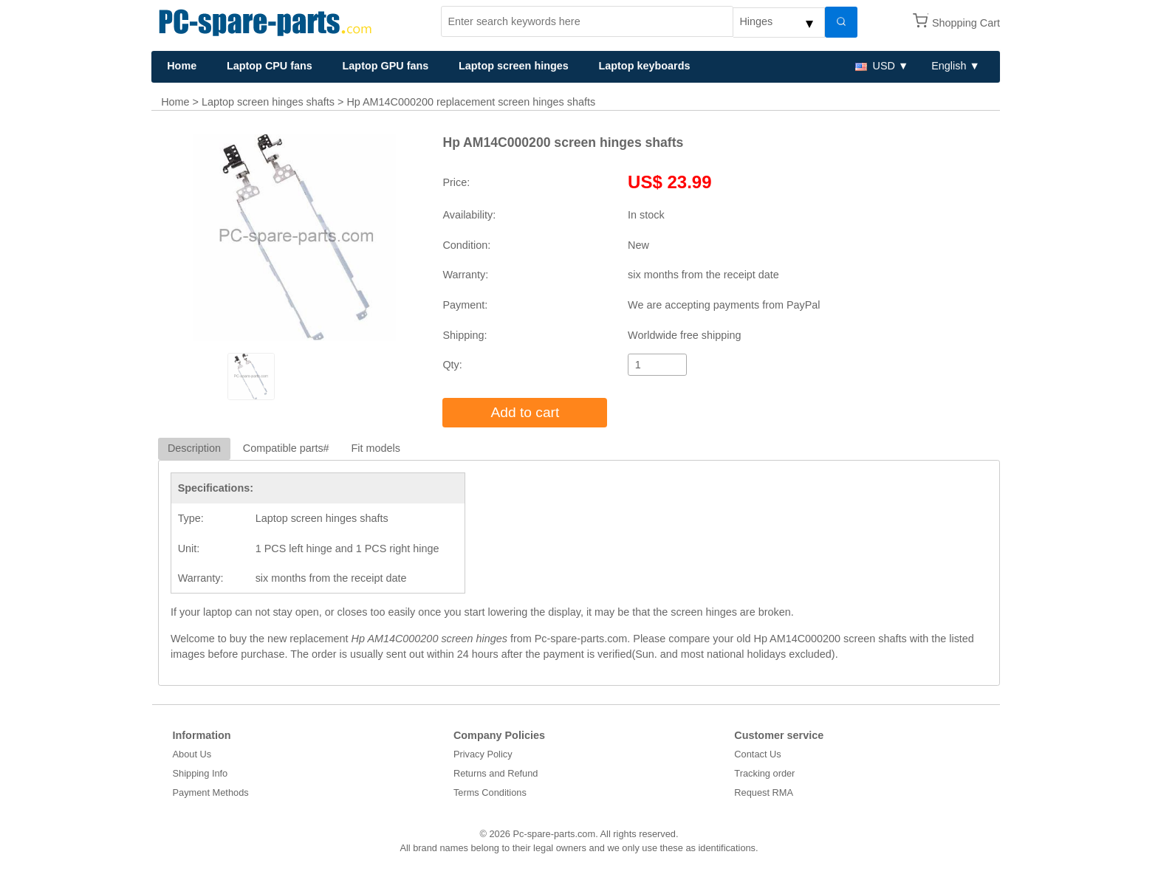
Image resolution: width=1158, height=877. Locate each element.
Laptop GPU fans (386, 66)
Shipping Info (200, 773)
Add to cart (525, 412)
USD (875, 66)
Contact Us (757, 754)
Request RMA (763, 792)
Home (181, 66)
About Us (192, 754)
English (948, 66)
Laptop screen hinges (514, 66)
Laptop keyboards (644, 66)
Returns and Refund (495, 773)
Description (194, 448)
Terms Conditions (490, 792)
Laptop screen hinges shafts (268, 102)
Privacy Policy (483, 754)
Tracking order (764, 773)
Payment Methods (211, 792)
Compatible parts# (286, 448)
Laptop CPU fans (269, 66)
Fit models (376, 448)
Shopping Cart (966, 23)
